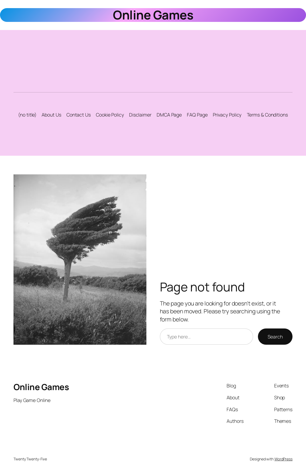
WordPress (283, 458)
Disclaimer (140, 114)
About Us (51, 114)
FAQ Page (197, 114)
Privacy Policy (227, 114)
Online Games (153, 14)
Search (275, 336)
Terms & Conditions (267, 114)
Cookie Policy (110, 114)
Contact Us (78, 114)
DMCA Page (169, 114)
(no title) (27, 114)
